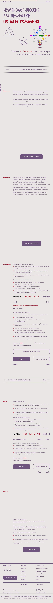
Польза (23, 571)
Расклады (23, 574)
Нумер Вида (7, 1)
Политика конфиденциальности (12, 590)
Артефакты (39, 584)
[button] (21, 359)
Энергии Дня (39, 574)
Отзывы (23, 579)
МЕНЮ (48, 1)
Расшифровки (40, 576)
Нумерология (40, 565)
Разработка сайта (41, 593)
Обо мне (23, 568)
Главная (23, 565)
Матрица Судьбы (41, 571)
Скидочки (23, 576)
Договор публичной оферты (11, 593)
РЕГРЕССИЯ (24, 584)
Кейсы (37, 579)
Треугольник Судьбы (42, 568)
